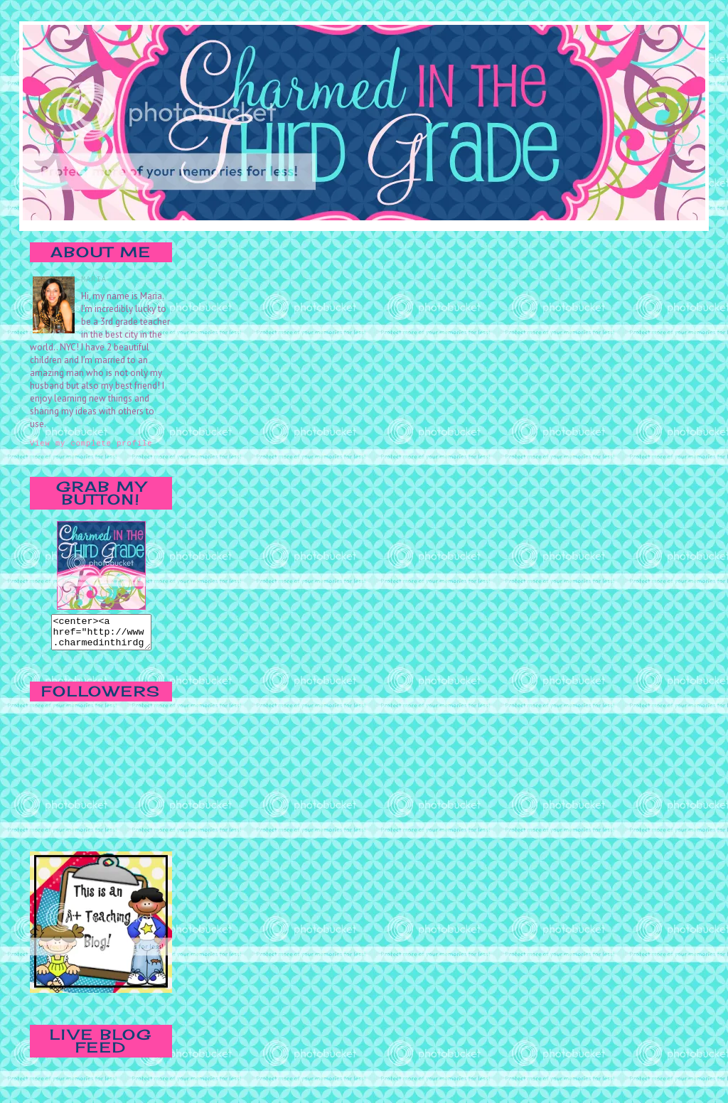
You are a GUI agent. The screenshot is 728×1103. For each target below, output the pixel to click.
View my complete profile (91, 443)
